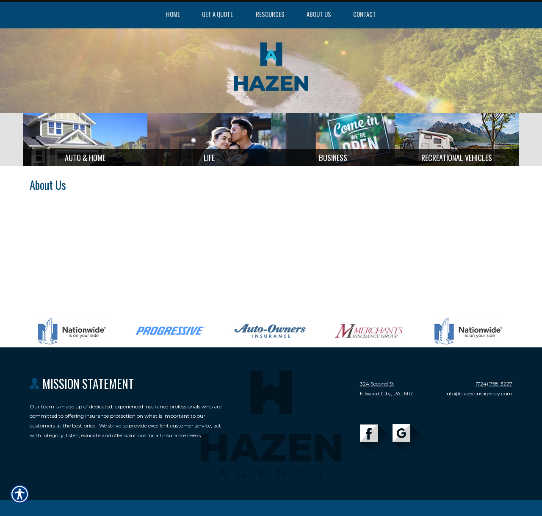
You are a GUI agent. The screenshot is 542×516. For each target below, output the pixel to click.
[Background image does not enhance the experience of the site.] (85, 141)
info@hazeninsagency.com (478, 396)
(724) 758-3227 (494, 386)
